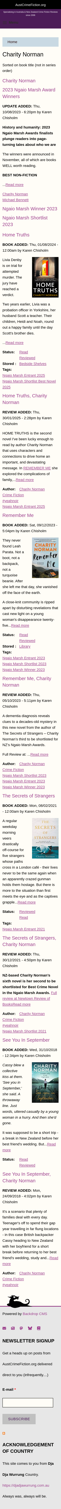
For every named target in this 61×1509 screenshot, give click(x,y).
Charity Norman (18, 80)
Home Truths (15, 234)
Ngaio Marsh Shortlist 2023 (24, 664)
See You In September (26, 1040)
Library (24, 646)
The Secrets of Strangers (28, 795)
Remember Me (18, 515)
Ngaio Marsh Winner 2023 (29, 208)
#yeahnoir (10, 501)
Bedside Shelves (33, 364)
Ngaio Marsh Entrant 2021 (23, 929)
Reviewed (27, 358)
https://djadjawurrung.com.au (25, 1485)
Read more (15, 185)
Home (12, 42)
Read (23, 352)
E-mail (9, 1389)
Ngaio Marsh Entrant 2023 (23, 658)
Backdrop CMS (35, 1314)
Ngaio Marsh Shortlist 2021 (24, 1031)
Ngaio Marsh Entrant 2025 (23, 375)
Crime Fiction (13, 495)
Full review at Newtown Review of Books (29, 998)
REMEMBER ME (37, 468)
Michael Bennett (15, 200)
